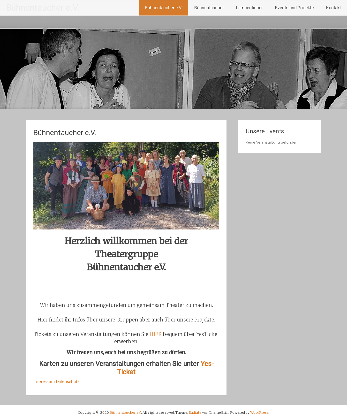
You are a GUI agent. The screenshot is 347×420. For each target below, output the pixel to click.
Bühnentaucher (209, 7)
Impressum (44, 381)
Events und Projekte (294, 7)
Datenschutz (68, 381)
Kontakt (333, 7)
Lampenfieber (249, 7)
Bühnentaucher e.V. (43, 8)
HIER (156, 334)
